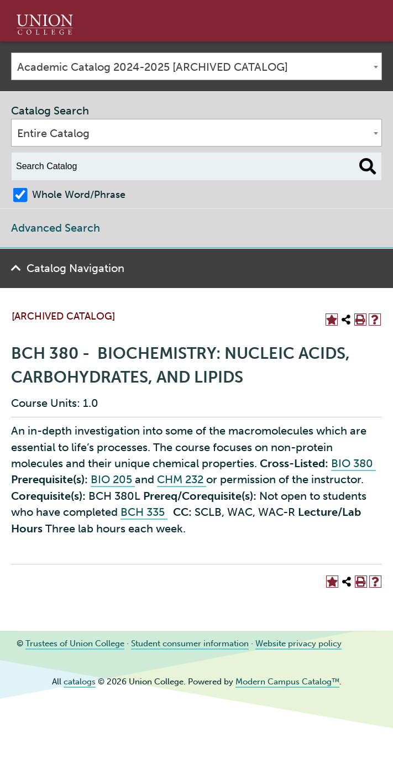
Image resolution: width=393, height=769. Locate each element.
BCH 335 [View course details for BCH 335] (143, 512)
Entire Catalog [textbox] (53, 133)
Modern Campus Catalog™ (287, 682)
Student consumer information (190, 643)
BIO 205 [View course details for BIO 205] (113, 479)
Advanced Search (55, 227)
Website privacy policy (298, 643)
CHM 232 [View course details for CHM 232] (181, 479)
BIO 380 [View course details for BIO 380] (353, 463)
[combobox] (196, 66)
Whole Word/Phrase (78, 195)
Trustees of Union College (74, 643)
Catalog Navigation (75, 268)
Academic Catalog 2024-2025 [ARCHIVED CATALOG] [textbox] (152, 67)
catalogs (80, 682)
